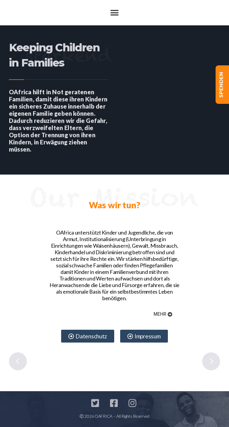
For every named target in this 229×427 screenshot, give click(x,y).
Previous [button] (18, 361)
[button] (114, 12)
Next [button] (211, 361)
